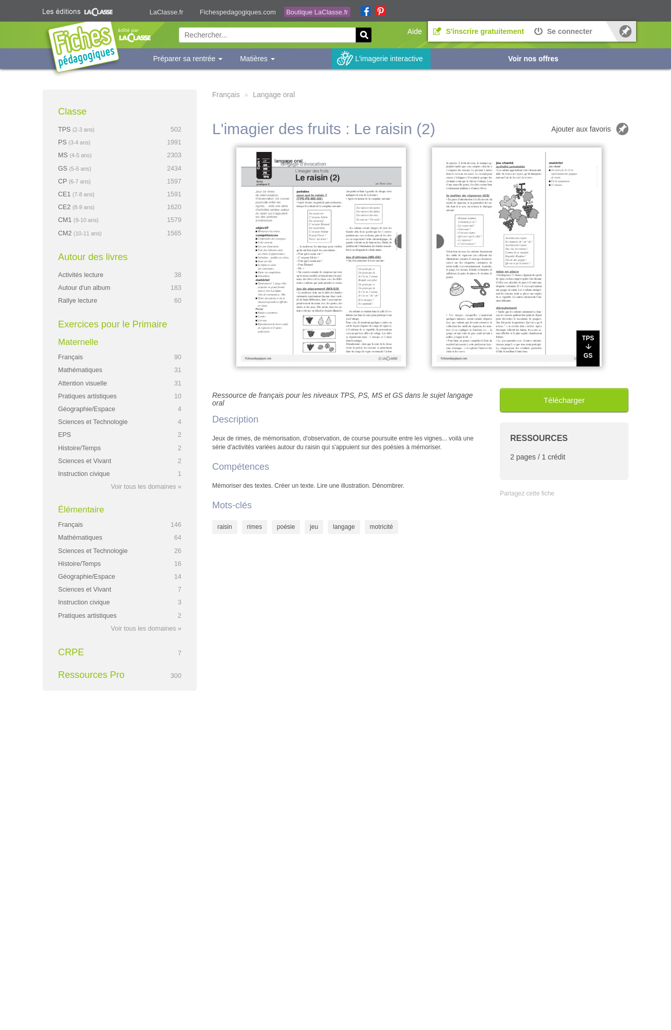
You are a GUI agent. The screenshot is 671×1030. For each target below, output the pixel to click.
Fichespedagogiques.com (238, 12)
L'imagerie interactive (389, 58)
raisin (224, 526)
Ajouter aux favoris (581, 129)
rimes (254, 526)
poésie (286, 526)
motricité (381, 526)
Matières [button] (257, 58)
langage (344, 526)
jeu (314, 526)
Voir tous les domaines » (146, 486)
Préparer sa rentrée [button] (187, 58)
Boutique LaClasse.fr (317, 12)
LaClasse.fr (166, 12)
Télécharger (564, 400)
